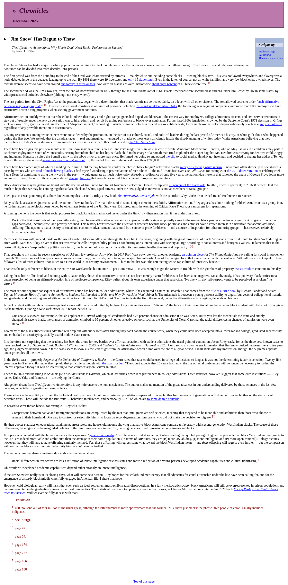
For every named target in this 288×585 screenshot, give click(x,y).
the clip (171, 156)
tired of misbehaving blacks (54, 170)
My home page (267, 51)
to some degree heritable (163, 399)
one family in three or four (78, 84)
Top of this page (143, 581)
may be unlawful (271, 124)
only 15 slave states (141, 79)
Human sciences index (271, 58)
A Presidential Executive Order (156, 106)
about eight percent (164, 84)
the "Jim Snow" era (142, 142)
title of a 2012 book (223, 291)
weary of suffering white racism (201, 167)
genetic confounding (102, 435)
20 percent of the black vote (187, 185)
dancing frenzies (79, 178)
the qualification (112, 363)
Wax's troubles (244, 269)
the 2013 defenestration (242, 170)
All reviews (265, 54)
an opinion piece (193, 254)
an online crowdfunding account (64, 160)
